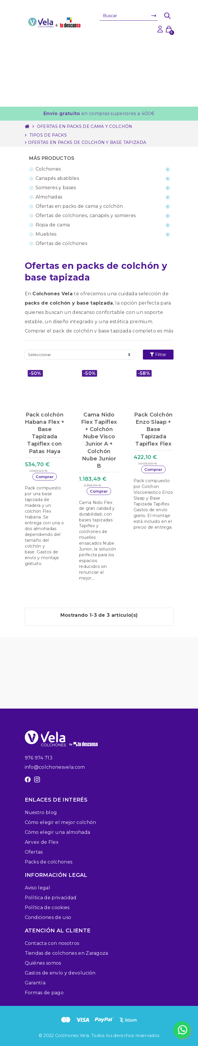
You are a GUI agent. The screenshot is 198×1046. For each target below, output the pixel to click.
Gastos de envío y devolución (60, 973)
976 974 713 (39, 758)
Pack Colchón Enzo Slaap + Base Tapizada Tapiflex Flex (153, 429)
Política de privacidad (51, 897)
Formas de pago (44, 992)
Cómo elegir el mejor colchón (60, 822)
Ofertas (34, 852)
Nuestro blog (41, 812)
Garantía (35, 983)
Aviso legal (37, 888)
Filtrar (158, 354)
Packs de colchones (49, 862)
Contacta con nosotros (52, 943)
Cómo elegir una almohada (57, 832)
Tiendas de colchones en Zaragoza (66, 953)
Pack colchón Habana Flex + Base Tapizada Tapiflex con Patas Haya (44, 433)
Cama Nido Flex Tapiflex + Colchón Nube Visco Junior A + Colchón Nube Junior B (99, 440)
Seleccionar (39, 354)
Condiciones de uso (48, 917)
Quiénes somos (43, 963)
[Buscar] (128, 16)
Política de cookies (47, 907)
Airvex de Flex (42, 842)
